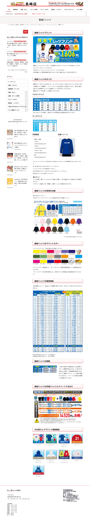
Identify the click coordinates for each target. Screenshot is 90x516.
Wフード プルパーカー (38, 460)
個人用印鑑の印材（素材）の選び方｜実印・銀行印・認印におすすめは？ (17, 45)
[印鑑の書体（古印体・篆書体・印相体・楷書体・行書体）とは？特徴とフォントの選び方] (10, 156)
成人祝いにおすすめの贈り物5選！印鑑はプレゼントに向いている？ (20, 169)
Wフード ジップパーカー (51, 460)
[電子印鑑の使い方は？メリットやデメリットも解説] (10, 145)
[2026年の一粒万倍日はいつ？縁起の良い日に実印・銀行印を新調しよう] (10, 181)
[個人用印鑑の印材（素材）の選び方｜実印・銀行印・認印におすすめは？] (10, 133)
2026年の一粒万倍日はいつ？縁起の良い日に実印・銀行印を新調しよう (21, 182)
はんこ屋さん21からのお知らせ (20, 41)
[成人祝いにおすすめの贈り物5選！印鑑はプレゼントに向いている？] (10, 169)
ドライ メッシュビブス (64, 460)
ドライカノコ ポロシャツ (64, 444)
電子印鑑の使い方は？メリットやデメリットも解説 (20, 145)
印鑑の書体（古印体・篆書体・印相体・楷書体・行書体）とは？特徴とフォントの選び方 (17, 64)
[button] (38, 13)
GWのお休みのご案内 (21, 14)
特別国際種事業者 (17, 119)
